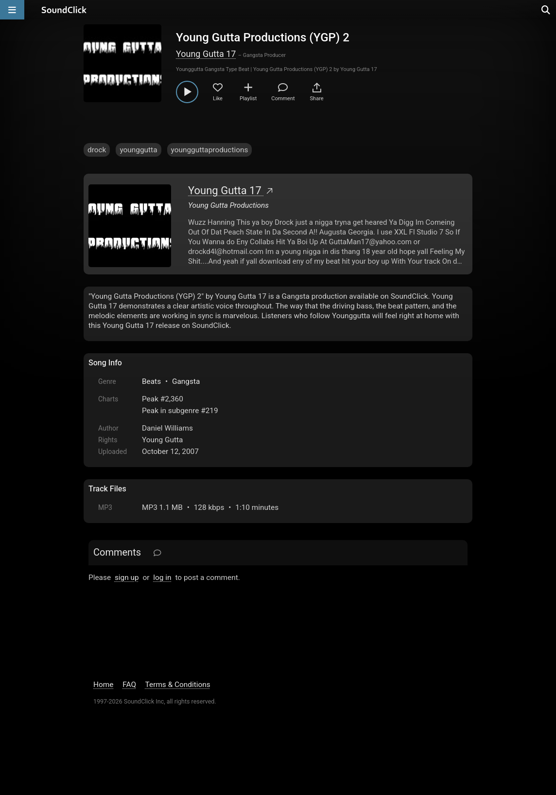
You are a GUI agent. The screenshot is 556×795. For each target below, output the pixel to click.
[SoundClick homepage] (64, 9)
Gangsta (186, 381)
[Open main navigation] (12, 9)
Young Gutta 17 (206, 54)
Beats (151, 381)
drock (96, 149)
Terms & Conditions (177, 684)
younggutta (138, 149)
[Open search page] (546, 9)
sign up (127, 577)
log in (162, 577)
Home (103, 684)
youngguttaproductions (209, 149)
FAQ (129, 684)
